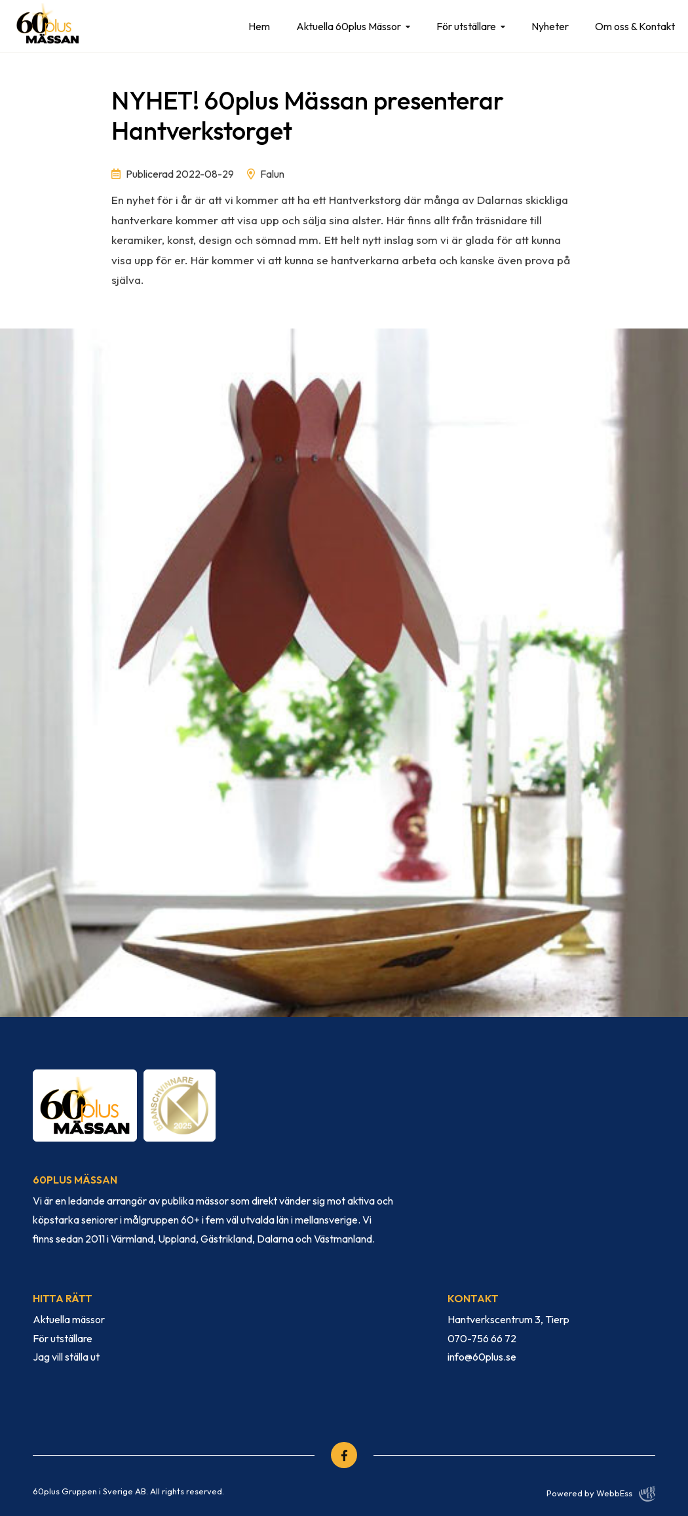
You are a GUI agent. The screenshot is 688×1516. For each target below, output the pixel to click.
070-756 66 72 (482, 1338)
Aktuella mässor (69, 1319)
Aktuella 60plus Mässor (348, 26)
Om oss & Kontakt (635, 26)
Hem (259, 26)
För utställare (466, 26)
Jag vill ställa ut (66, 1356)
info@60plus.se (482, 1356)
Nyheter (550, 26)
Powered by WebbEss (600, 1494)
